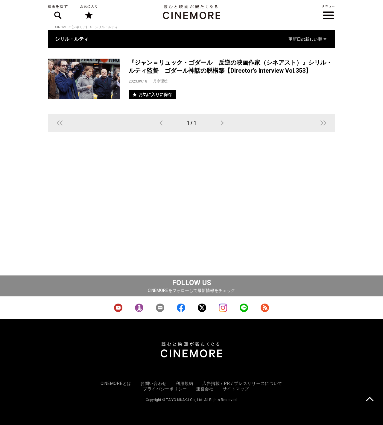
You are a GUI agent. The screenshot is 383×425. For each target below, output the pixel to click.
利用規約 (184, 383)
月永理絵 (160, 81)
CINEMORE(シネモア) (71, 27)
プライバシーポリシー (165, 388)
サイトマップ (236, 388)
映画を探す (58, 12)
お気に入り (88, 12)
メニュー (328, 12)
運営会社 (205, 388)
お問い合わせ (153, 383)
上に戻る (369, 399)
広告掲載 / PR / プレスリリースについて (242, 383)
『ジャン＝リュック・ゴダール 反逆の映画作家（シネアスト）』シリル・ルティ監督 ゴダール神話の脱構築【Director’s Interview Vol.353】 (230, 66)
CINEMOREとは (116, 383)
